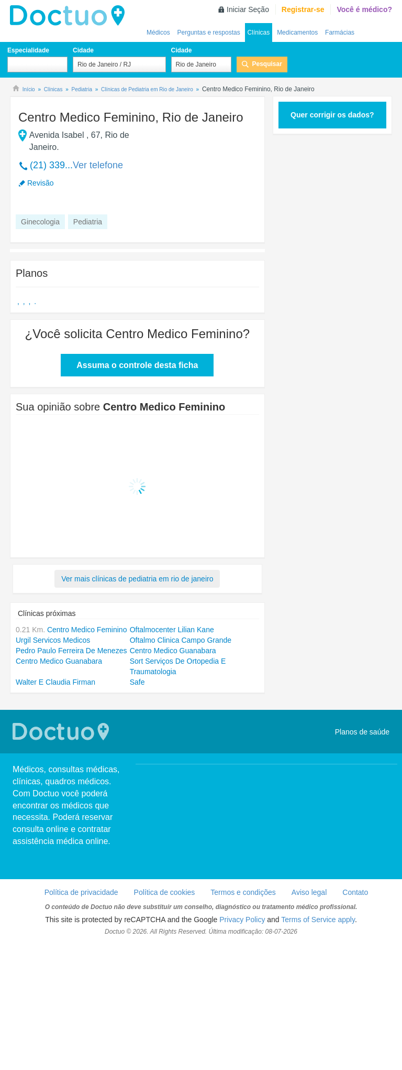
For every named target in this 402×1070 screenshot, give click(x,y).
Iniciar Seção (248, 9)
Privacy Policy (242, 919)
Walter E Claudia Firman (55, 682)
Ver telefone (98, 165)
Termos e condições (243, 892)
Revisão (40, 183)
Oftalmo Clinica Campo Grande (181, 640)
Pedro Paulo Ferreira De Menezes (71, 650)
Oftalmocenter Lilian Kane (172, 629)
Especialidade (28, 50)
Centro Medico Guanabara (173, 650)
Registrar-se (303, 9)
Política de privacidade (81, 892)
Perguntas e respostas (208, 32)
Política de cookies (164, 892)
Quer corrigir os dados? (332, 115)
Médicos (158, 32)
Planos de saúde (362, 732)
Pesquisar (267, 64)
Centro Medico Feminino (87, 629)
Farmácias (339, 32)
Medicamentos (297, 32)
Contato (355, 892)
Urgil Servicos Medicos (53, 640)
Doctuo (70, 15)
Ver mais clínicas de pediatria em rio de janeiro (137, 579)
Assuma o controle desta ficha (137, 365)
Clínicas (259, 32)
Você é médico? (364, 9)
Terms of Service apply (318, 919)
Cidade (83, 50)
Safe (137, 682)
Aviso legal (309, 892)
